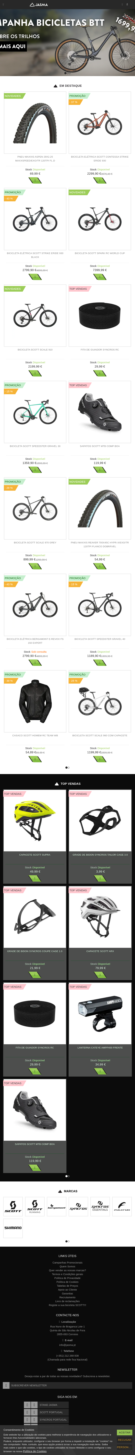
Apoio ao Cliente (67, 1289)
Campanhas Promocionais (67, 1262)
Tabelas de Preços (67, 1285)
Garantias (67, 1293)
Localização (67, 1322)
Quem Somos (67, 1266)
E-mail (67, 1340)
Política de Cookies (67, 1282)
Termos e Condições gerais (67, 1274)
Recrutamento (67, 1297)
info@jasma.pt (67, 1345)
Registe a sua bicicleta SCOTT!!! (67, 1305)
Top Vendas (67, 784)
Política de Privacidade (67, 1278)
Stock (28, 169)
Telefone (67, 1351)
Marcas (68, 1191)
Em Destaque (67, 86)
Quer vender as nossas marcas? (67, 1270)
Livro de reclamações (67, 1301)
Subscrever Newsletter (25, 1385)
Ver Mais (35, 180)
